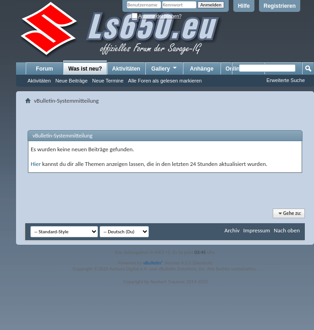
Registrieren (280, 6)
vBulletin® (153, 263)
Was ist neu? (85, 69)
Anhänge (201, 69)
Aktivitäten (39, 80)
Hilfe (244, 6)
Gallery (164, 68)
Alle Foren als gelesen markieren (165, 80)
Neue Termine (107, 80)
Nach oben (287, 230)
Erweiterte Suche (285, 80)
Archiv (231, 230)
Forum (44, 69)
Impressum (256, 230)
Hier (36, 163)
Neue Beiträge (71, 80)
